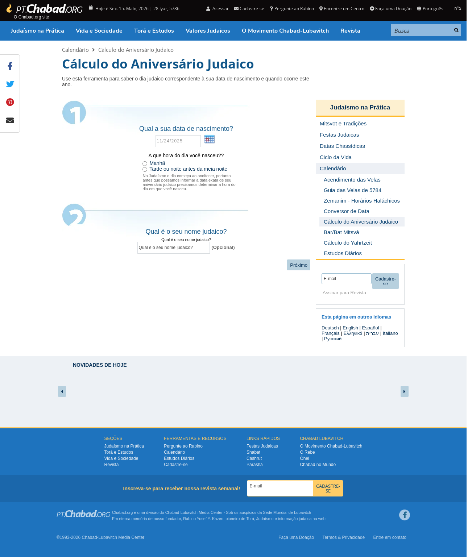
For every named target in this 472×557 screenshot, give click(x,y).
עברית (372, 333)
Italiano (390, 333)
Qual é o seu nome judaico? (186, 239)
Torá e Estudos (154, 31)
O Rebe (307, 452)
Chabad (172, 512)
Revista (350, 31)
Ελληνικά (352, 333)
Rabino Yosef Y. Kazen (203, 518)
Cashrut (254, 458)
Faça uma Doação (390, 8)
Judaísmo (265, 518)
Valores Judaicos (208, 31)
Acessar (217, 8)
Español (370, 328)
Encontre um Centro (341, 8)
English (350, 328)
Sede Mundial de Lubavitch (287, 512)
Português (430, 8)
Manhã (157, 163)
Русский (332, 338)
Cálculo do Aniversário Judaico (136, 49)
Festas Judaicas (262, 446)
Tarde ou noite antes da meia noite (188, 169)
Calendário (75, 49)
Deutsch (330, 328)
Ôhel (304, 458)
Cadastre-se (249, 8)
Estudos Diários (179, 458)
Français (331, 333)
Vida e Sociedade (99, 31)
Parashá (255, 464)
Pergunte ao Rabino (292, 8)
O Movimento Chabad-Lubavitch (285, 31)
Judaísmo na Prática (37, 31)
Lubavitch (189, 512)
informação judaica (294, 518)
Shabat (253, 452)
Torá (250, 518)
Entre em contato (389, 537)
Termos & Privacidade (344, 537)
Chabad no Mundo (318, 464)
